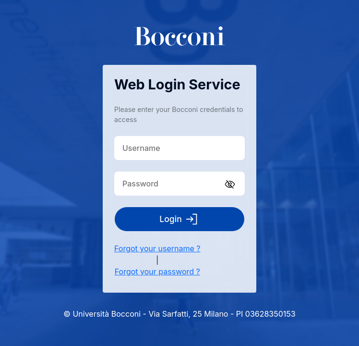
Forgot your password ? (157, 271)
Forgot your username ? (157, 248)
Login (179, 219)
